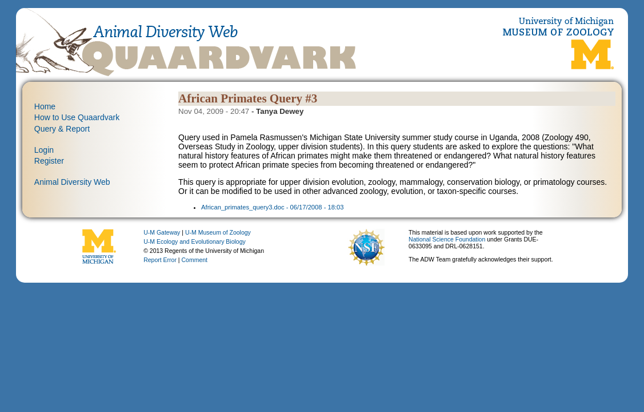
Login (44, 149)
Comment (195, 259)
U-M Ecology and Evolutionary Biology (194, 241)
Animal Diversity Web (72, 182)
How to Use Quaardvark (76, 117)
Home (44, 106)
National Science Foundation (447, 239)
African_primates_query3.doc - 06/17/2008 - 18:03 (272, 207)
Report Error (160, 259)
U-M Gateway (161, 232)
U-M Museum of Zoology (218, 232)
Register (49, 160)
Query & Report (62, 128)
